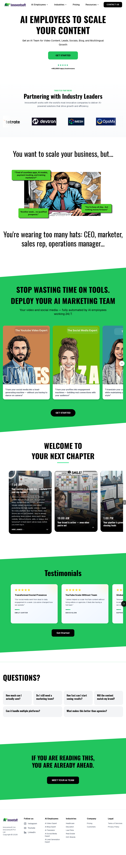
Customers (91, 825)
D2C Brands (70, 835)
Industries (60, 4)
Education (70, 825)
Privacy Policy (113, 825)
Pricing (76, 4)
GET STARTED (63, 55)
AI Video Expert (51, 821)
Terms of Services (115, 821)
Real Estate (70, 832)
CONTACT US (113, 4)
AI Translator (50, 828)
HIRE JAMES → (18, 528)
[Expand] (101, 527)
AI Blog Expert (50, 825)
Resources (92, 4)
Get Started (63, 631)
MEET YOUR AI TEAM (63, 778)
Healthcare (70, 821)
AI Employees (39, 4)
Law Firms (70, 828)
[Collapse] (51, 527)
